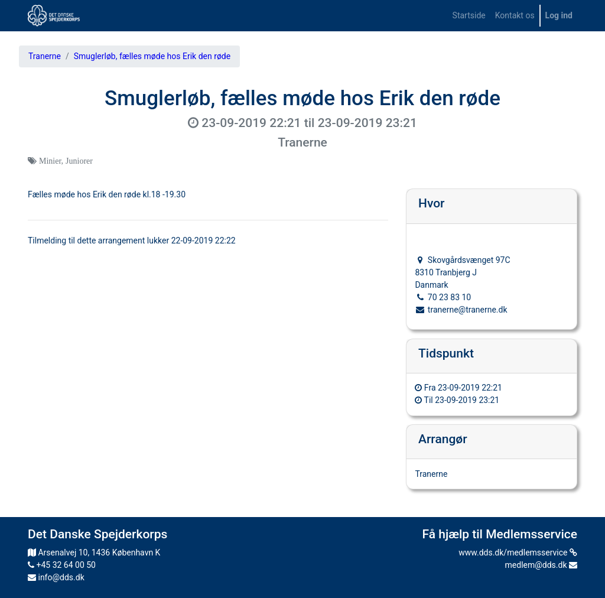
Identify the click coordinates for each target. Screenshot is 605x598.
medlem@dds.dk (541, 565)
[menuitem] (469, 16)
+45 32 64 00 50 (62, 565)
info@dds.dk (56, 577)
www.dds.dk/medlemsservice (517, 552)
